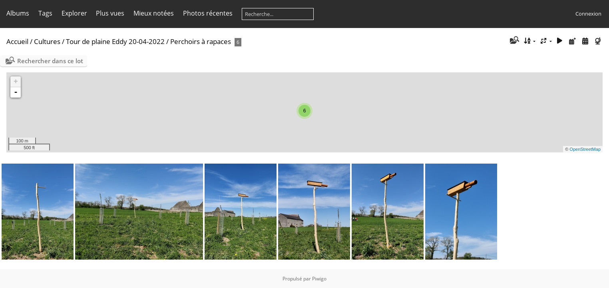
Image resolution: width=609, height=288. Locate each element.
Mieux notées (153, 13)
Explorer (74, 13)
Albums (17, 13)
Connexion (588, 13)
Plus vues (110, 13)
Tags (45, 13)
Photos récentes (208, 13)
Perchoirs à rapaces (200, 41)
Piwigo (319, 278)
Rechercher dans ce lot (50, 61)
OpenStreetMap (585, 149)
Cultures (47, 41)
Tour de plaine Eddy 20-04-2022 (115, 41)
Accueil (17, 41)
